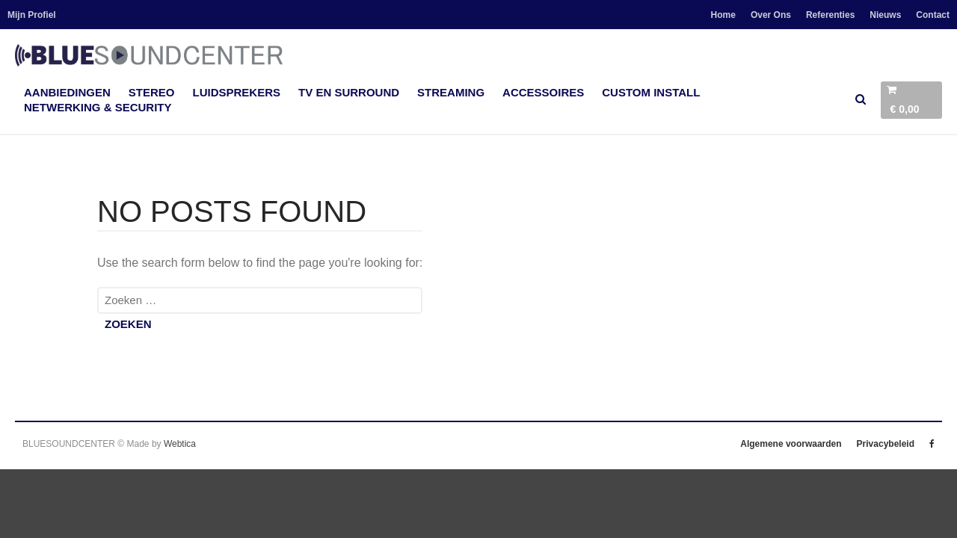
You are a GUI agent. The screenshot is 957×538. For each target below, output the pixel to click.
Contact (933, 15)
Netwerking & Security (98, 107)
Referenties (830, 15)
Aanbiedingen (67, 92)
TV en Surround (348, 92)
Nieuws (885, 15)
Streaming (450, 92)
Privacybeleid (885, 444)
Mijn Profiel (31, 15)
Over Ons (771, 15)
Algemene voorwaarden (790, 444)
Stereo (152, 92)
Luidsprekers (237, 92)
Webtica (180, 444)
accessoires (543, 92)
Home (723, 15)
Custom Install (651, 92)
